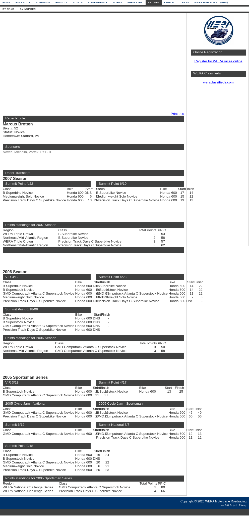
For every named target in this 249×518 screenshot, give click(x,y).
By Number (28, 9)
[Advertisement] (47, 63)
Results (61, 2)
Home (6, 2)
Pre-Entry (135, 2)
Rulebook (23, 2)
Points (78, 2)
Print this (177, 114)
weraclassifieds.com (218, 82)
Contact (170, 2)
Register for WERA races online (218, 61)
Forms (117, 2)
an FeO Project (229, 505)
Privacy (242, 505)
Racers (153, 2)
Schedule (43, 2)
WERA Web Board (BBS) (211, 2)
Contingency (98, 2)
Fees (185, 2)
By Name (9, 9)
